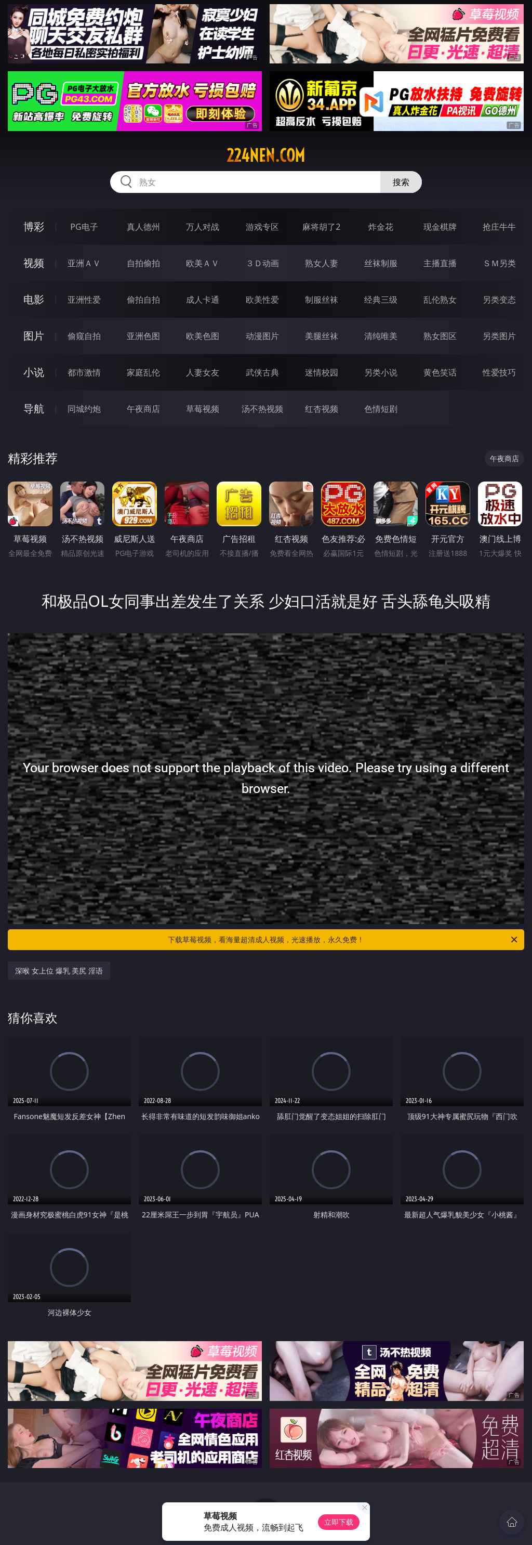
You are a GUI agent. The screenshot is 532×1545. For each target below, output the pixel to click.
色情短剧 (380, 408)
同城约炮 (84, 408)
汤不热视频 (262, 408)
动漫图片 (262, 336)
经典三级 (380, 299)
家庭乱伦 (143, 372)
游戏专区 (262, 226)
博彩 (33, 226)
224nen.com (266, 155)
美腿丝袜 (321, 336)
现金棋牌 (440, 226)
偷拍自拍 (143, 299)
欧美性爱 (262, 299)
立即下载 (338, 1522)
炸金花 (380, 226)
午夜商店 (143, 408)
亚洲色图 (143, 336)
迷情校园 (321, 372)
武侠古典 (262, 372)
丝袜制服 (380, 263)
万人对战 (202, 226)
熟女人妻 (321, 263)
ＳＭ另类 (499, 263)
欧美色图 (202, 336)
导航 (33, 408)
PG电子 (84, 226)
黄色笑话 (440, 372)
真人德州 (143, 226)
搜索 (401, 182)
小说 (33, 372)
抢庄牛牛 (499, 226)
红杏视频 (321, 408)
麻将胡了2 (321, 226)
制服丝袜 (321, 299)
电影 (33, 299)
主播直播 (440, 263)
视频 (33, 263)
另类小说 (380, 372)
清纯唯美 (380, 336)
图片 (33, 336)
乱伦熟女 (440, 299)
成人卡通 (202, 299)
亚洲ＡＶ (84, 263)
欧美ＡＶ (202, 263)
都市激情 (84, 372)
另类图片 (499, 336)
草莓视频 (202, 408)
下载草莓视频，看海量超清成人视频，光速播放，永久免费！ (343, 939)
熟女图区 (440, 336)
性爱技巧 (499, 372)
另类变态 (499, 299)
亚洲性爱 (84, 299)
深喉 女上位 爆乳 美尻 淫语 (59, 971)
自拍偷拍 (143, 263)
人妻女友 (202, 372)
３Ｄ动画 (262, 263)
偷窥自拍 (84, 336)
